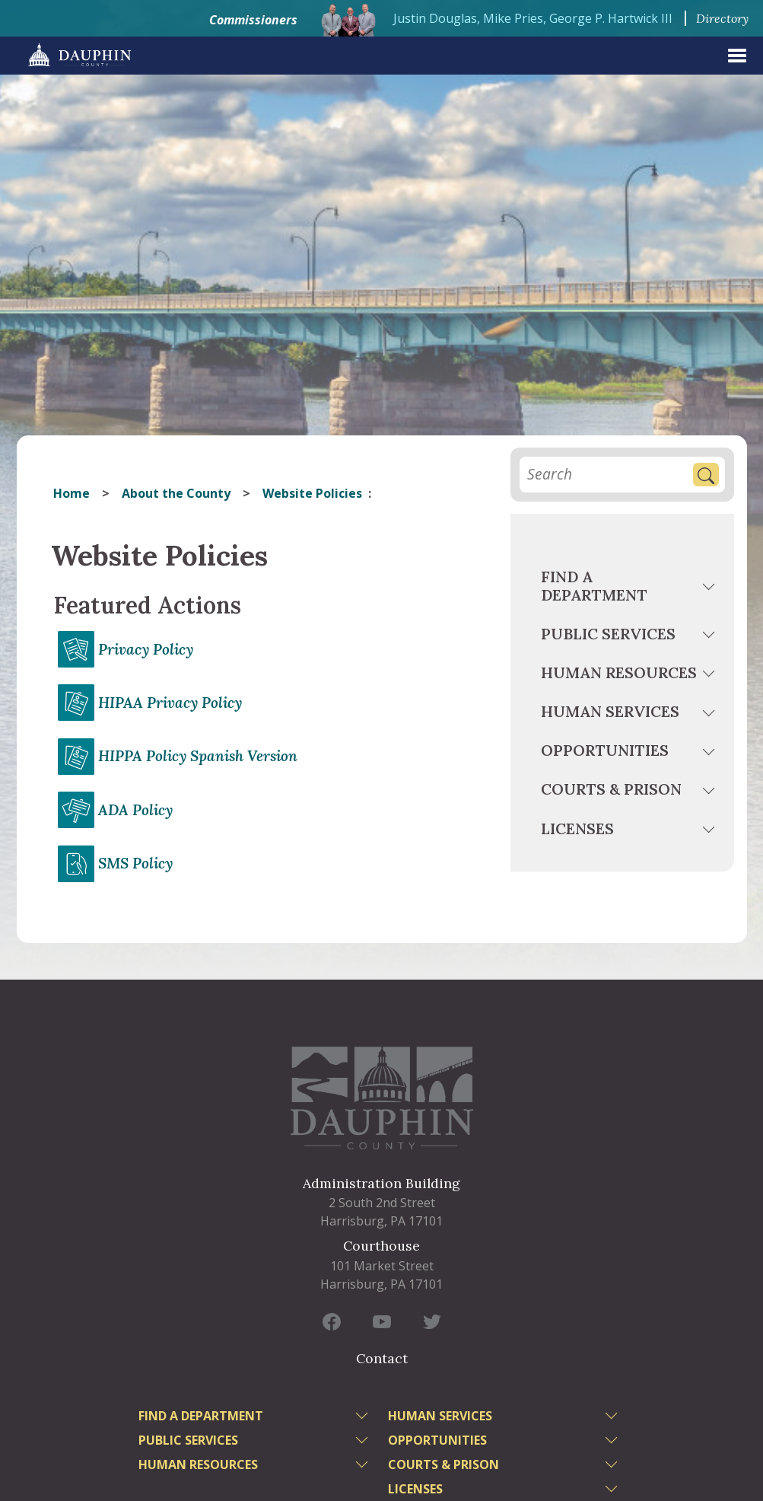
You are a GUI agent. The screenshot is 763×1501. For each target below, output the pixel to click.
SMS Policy (135, 863)
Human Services (610, 711)
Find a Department (594, 585)
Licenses (577, 828)
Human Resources (619, 672)
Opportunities (605, 750)
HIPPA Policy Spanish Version (197, 756)
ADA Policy (135, 810)
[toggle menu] (710, 589)
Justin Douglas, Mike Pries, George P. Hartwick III (532, 18)
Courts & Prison (611, 788)
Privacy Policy (145, 649)
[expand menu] (737, 55)
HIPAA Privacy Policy (170, 702)
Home (71, 493)
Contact (382, 1358)
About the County (176, 493)
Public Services (608, 633)
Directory (722, 18)
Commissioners (253, 19)
